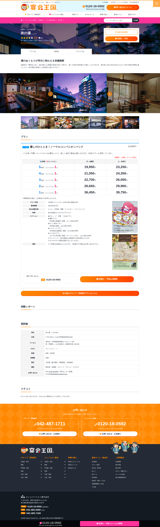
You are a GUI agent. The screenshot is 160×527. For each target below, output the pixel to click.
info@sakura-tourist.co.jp (58, 374)
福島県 (41, 20)
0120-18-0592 (121, 32)
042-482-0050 (33, 510)
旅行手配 (118, 465)
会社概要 (106, 2)
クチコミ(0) (80, 51)
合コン (94, 471)
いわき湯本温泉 (50, 20)
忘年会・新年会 (96, 468)
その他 (94, 487)
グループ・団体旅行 (32, 14)
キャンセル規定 (120, 474)
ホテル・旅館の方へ (121, 471)
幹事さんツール (72, 465)
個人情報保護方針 (134, 2)
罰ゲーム (94, 474)
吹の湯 (60, 20)
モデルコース (89, 14)
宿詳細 (56, 51)
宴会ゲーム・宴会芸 (99, 458)
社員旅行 (94, 461)
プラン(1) (32, 51)
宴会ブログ (132, 14)
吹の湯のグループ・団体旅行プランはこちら (80, 293)
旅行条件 (118, 468)
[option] (80, 93)
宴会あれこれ (72, 468)
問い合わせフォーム (123, 7)
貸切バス (75, 14)
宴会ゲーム (118, 14)
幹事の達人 (104, 14)
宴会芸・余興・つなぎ (98, 480)
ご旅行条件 (113, 2)
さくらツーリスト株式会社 (37, 497)
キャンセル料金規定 (123, 2)
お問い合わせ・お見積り (49, 434)
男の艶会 (94, 477)
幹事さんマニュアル (74, 461)
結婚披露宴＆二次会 (98, 484)
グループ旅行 (96, 465)
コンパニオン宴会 (56, 14)
